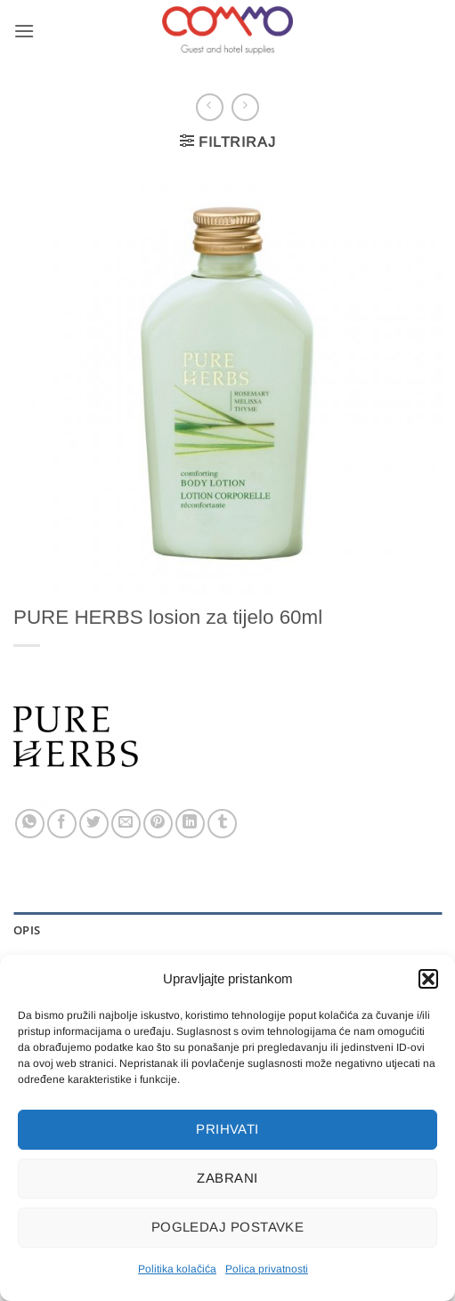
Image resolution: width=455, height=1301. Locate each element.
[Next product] (209, 107)
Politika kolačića (177, 1269)
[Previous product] (245, 107)
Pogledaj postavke (228, 1226)
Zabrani (227, 1177)
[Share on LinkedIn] (190, 823)
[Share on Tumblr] (222, 823)
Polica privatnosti (266, 1269)
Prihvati (227, 1128)
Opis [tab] (26, 930)
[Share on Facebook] (62, 823)
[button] (428, 979)
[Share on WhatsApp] (30, 823)
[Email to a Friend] (126, 823)
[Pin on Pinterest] (158, 823)
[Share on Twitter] (94, 823)
